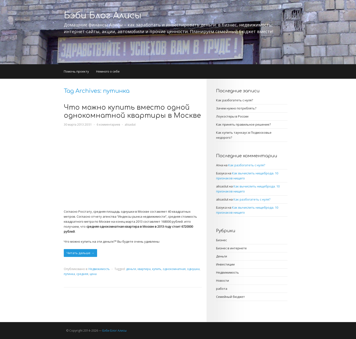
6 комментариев (108, 125)
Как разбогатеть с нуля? (234, 100)
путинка (69, 274)
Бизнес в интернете (231, 248)
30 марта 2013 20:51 (78, 125)
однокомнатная (174, 269)
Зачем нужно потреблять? (236, 108)
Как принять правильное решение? (243, 124)
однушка (193, 269)
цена (93, 274)
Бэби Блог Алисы (102, 15)
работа (221, 288)
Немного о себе (108, 71)
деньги (131, 269)
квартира (144, 269)
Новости (222, 280)
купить (156, 269)
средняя (82, 274)
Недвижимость (99, 269)
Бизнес (221, 240)
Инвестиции (225, 264)
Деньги (221, 256)
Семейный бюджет (230, 297)
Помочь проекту (76, 71)
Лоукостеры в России (232, 116)
